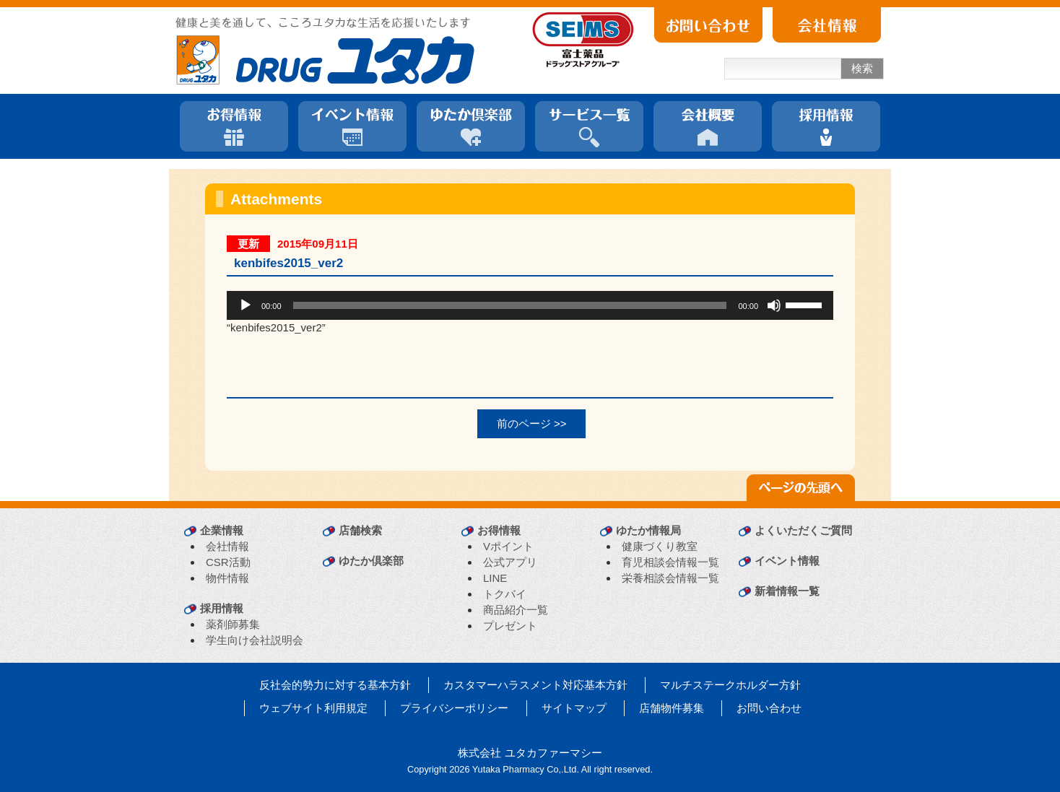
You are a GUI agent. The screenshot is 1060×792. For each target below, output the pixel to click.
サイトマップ (574, 708)
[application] (530, 305)
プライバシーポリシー (454, 708)
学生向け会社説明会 (254, 640)
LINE (495, 578)
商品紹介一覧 (515, 610)
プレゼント (510, 625)
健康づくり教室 (660, 546)
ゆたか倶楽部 (371, 560)
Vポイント (508, 546)
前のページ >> (532, 423)
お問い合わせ (769, 708)
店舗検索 (360, 530)
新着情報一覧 (787, 591)
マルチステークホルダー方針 (730, 685)
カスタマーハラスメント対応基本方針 (535, 685)
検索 (862, 68)
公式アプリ (510, 562)
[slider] (510, 305)
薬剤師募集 (233, 624)
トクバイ (504, 594)
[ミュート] (774, 305)
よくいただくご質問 (803, 530)
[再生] (245, 305)
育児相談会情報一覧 (670, 562)
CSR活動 (228, 562)
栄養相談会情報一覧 (670, 578)
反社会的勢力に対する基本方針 (335, 685)
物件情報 (227, 578)
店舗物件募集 (671, 708)
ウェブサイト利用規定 (313, 708)
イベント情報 (787, 560)
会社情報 (227, 546)
